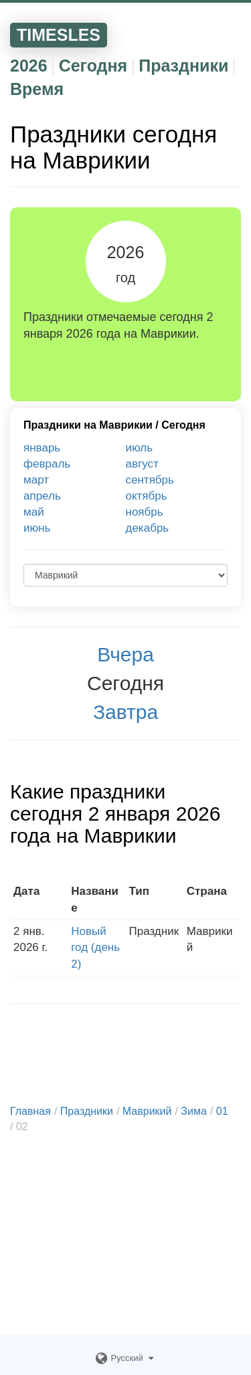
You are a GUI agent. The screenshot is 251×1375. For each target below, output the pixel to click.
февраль (46, 463)
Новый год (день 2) (95, 947)
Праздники (183, 65)
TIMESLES (58, 34)
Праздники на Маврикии (88, 425)
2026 (29, 65)
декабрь (147, 528)
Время (37, 89)
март (36, 479)
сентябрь (150, 479)
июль (139, 447)
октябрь (146, 496)
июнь (37, 528)
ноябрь (144, 512)
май (33, 512)
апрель (42, 496)
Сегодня (93, 65)
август (142, 463)
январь (41, 447)
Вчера (125, 654)
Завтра (125, 712)
